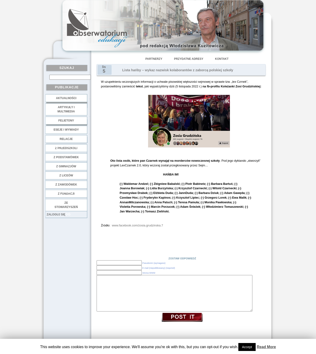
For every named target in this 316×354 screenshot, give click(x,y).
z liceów (66, 175)
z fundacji (66, 193)
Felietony (66, 120)
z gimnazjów (66, 166)
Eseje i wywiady (66, 129)
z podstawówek (66, 157)
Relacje (66, 139)
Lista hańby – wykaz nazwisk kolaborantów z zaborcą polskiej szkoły (177, 70)
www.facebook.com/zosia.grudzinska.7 (137, 225)
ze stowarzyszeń (66, 205)
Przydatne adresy (188, 59)
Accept (247, 347)
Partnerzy (153, 59)
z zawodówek (66, 184)
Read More (266, 347)
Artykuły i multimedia (66, 109)
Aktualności (66, 98)
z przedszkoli (66, 148)
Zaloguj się (56, 214)
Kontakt (222, 59)
